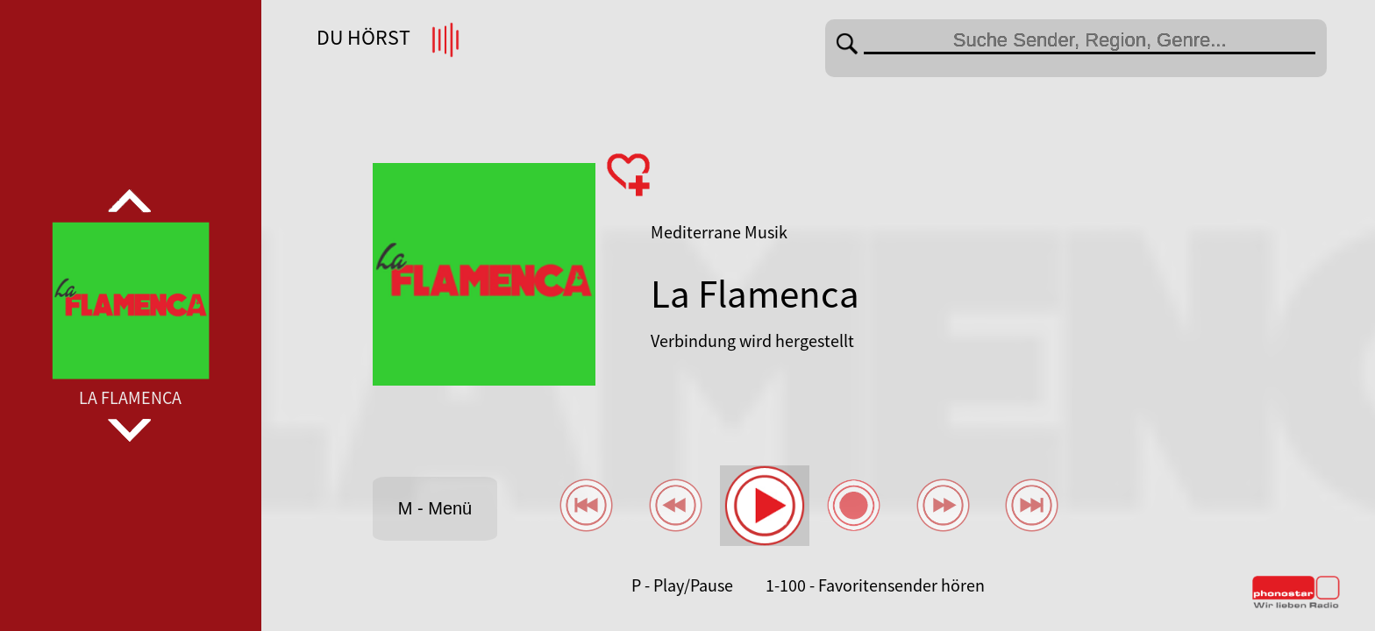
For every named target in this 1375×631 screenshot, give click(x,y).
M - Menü (435, 508)
